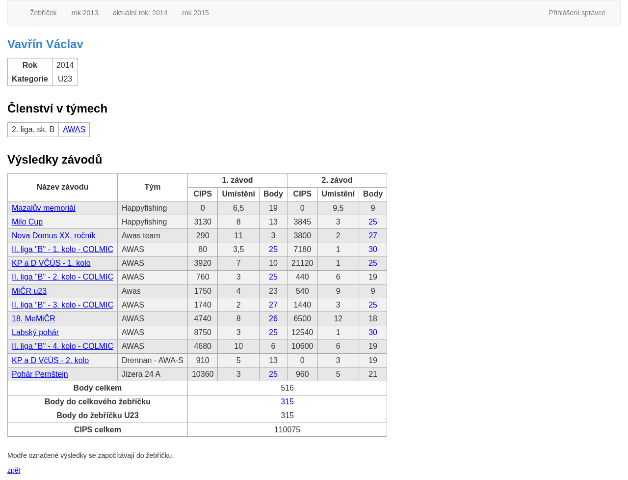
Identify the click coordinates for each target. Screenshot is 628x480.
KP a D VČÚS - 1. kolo (51, 263)
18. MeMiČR (33, 318)
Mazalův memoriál (44, 208)
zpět (13, 470)
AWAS (74, 129)
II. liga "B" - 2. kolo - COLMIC (62, 277)
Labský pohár (35, 332)
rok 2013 (84, 13)
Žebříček (43, 13)
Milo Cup (27, 222)
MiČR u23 (29, 291)
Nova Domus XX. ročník (54, 235)
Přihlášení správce (577, 13)
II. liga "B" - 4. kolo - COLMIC (62, 346)
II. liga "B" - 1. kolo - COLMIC (62, 249)
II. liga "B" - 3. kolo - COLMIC (62, 305)
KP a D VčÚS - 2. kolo (50, 360)
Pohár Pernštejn (40, 374)
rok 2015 (195, 13)
